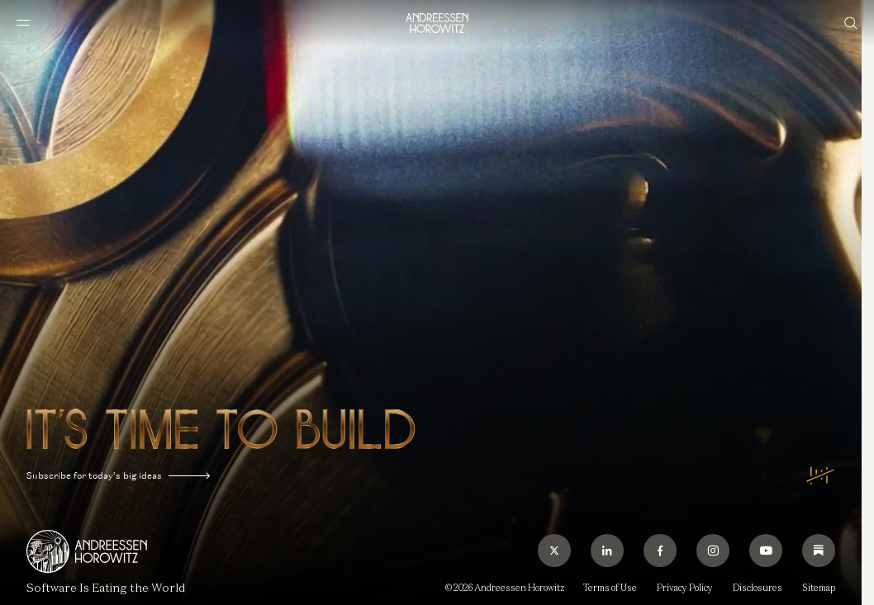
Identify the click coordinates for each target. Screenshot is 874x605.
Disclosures (757, 587)
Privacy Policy (685, 587)
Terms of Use (610, 587)
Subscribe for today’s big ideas (118, 476)
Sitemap (818, 587)
